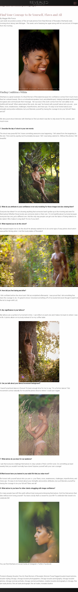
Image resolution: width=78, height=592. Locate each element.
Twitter (40, 564)
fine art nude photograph (21, 583)
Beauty (9, 576)
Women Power (49, 576)
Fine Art (21, 576)
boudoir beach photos (68, 576)
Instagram (33, 564)
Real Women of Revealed (34, 576)
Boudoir (15, 576)
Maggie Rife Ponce (9, 18)
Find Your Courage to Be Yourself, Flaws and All (31, 15)
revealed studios (47, 583)
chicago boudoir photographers (28, 579)
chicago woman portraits (15, 581)
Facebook (47, 564)
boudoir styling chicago (8, 579)
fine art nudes (35, 583)
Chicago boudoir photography (51, 579)
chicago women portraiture (34, 581)
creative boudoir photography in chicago (59, 581)
